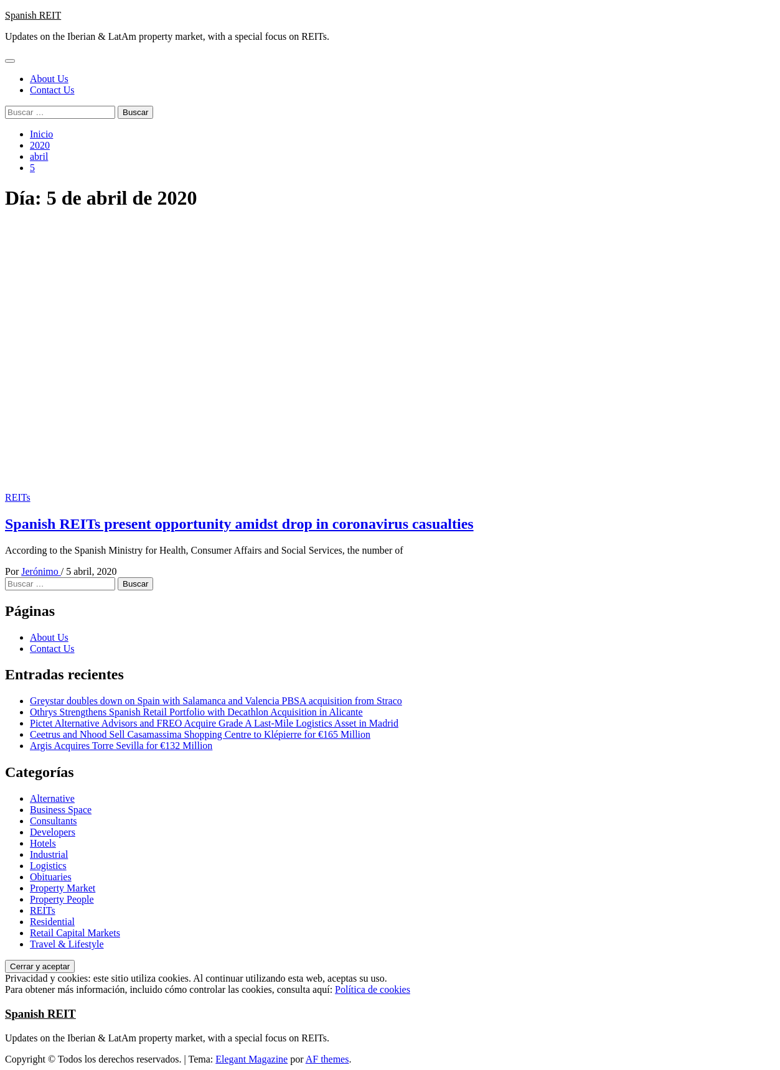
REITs (18, 497)
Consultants (53, 821)
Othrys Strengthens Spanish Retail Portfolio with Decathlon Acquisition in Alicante (196, 712)
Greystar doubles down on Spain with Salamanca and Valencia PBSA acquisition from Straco (216, 701)
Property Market (62, 888)
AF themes (327, 1059)
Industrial (49, 854)
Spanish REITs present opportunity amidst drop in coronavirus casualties (239, 524)
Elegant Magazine (251, 1059)
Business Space (61, 809)
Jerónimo (41, 571)
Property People (62, 899)
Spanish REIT (33, 15)
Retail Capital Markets (75, 933)
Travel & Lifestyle (67, 944)
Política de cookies (372, 989)
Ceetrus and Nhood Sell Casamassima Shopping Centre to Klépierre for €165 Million (200, 734)
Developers (52, 832)
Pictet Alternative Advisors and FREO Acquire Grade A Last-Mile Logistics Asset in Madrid (214, 723)
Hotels (43, 843)
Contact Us (52, 90)
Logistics (48, 865)
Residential (52, 921)
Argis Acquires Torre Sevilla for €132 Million (121, 745)
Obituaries (51, 877)
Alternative (52, 798)
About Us (49, 78)
